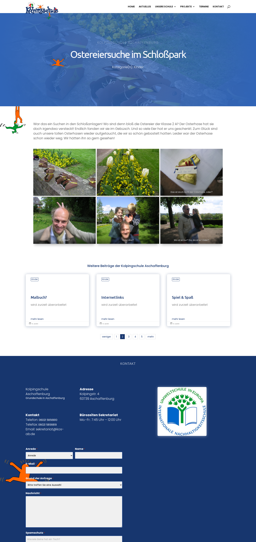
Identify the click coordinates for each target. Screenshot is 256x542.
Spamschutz (35, 533)
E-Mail (31, 464)
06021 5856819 (47, 425)
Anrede (31, 449)
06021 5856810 (48, 420)
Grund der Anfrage (39, 478)
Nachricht (33, 493)
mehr (151, 336)
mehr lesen (37, 319)
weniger (106, 336)
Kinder (35, 279)
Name (80, 449)
